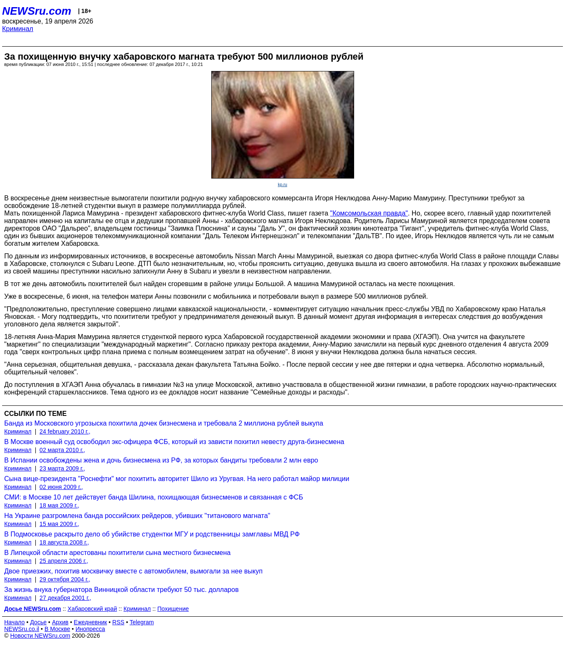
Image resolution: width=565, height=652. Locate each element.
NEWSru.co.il (21, 629)
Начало (14, 622)
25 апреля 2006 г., (63, 560)
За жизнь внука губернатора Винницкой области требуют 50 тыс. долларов (121, 589)
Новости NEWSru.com (40, 635)
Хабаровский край (92, 608)
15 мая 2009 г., (59, 524)
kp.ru (282, 184)
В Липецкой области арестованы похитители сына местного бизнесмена (117, 552)
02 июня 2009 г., (61, 487)
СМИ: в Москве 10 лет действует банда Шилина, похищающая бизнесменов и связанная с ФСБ (153, 497)
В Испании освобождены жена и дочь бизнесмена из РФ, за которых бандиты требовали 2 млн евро (161, 460)
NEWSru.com (36, 11)
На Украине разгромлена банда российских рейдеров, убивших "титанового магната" (137, 515)
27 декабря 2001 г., (65, 597)
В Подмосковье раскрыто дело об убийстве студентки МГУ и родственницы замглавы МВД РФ (152, 534)
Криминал (17, 28)
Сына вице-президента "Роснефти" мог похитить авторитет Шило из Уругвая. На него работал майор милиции (176, 478)
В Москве (57, 629)
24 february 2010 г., (64, 431)
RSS (118, 622)
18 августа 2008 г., (64, 542)
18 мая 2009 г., (59, 505)
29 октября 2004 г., (64, 579)
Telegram (142, 622)
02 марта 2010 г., (62, 450)
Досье (38, 622)
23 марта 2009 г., (62, 468)
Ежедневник (90, 622)
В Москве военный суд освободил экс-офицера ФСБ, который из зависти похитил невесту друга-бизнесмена (174, 441)
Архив (60, 622)
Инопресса (90, 629)
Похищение (173, 608)
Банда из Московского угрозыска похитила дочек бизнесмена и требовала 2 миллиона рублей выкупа (163, 423)
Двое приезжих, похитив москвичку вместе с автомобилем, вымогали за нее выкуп (133, 571)
